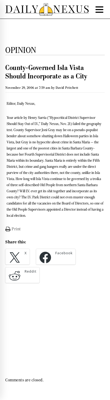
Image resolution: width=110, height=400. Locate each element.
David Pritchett (67, 88)
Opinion (20, 50)
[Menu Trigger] (99, 9)
